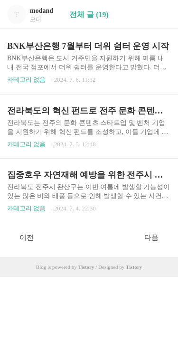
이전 (21, 237)
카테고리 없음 (26, 79)
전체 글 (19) (89, 14)
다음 (156, 237)
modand (41, 10)
